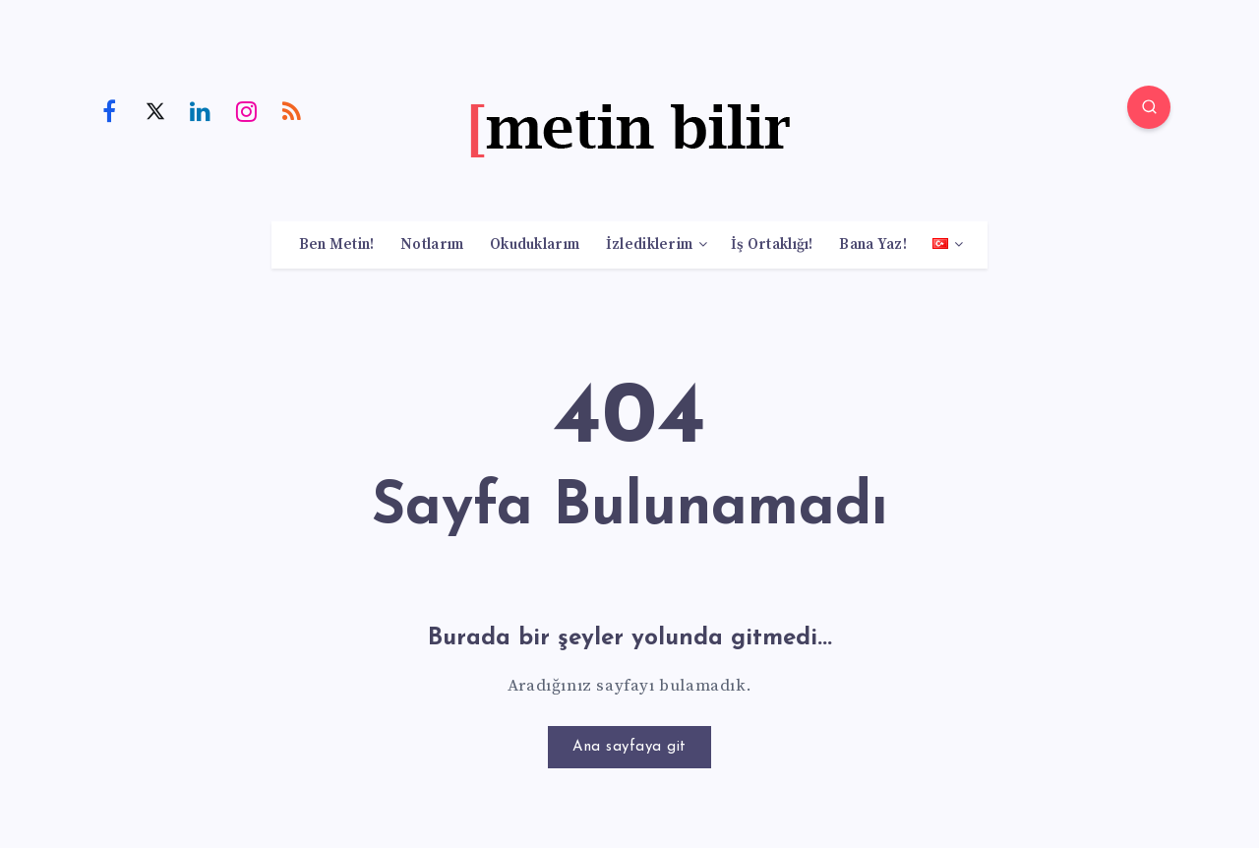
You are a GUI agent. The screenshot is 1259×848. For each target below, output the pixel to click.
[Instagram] (247, 110)
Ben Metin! (337, 245)
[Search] (1148, 107)
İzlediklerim (649, 245)
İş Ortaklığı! (772, 245)
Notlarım (431, 245)
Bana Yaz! (873, 245)
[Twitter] (155, 110)
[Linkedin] (200, 110)
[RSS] (292, 110)
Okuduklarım (534, 245)
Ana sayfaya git (629, 747)
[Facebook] (109, 110)
